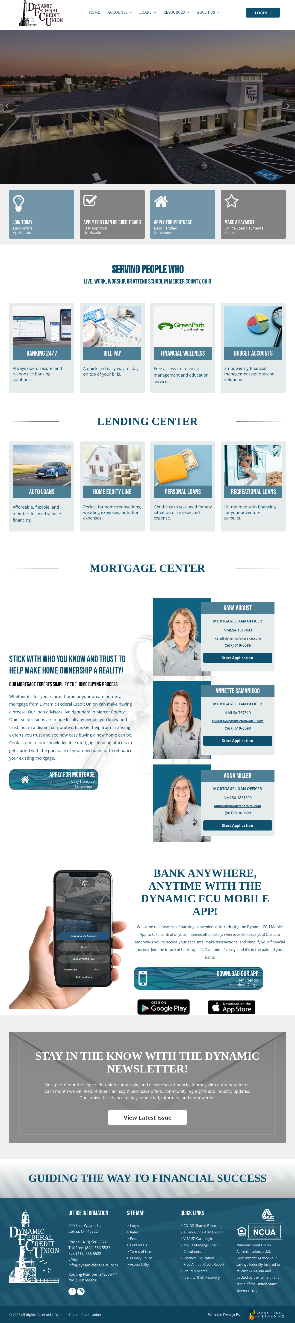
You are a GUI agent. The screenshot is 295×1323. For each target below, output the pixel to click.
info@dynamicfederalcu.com (93, 1265)
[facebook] (72, 1292)
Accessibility (139, 1264)
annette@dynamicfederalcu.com (237, 721)
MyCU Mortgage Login (200, 1245)
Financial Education (198, 1258)
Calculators (192, 1251)
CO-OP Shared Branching (203, 1225)
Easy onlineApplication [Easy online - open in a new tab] (22, 230)
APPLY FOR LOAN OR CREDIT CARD (112, 222)
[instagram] (81, 1292)
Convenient (164, 232)
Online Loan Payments (243, 228)
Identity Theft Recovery (201, 1277)
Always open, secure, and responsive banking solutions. (37, 373)
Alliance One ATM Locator (203, 1232)
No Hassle (92, 232)
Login (134, 1225)
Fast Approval (95, 228)
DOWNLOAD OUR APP (238, 974)
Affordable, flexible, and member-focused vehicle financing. (37, 513)
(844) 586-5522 (97, 1247)
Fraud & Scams (195, 1271)
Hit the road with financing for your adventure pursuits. (250, 512)
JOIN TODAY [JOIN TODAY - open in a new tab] (22, 222)
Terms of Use (140, 1251)
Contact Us (138, 1245)
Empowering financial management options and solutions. (249, 373)
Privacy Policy (141, 1258)
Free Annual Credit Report (203, 1264)
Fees (133, 1238)
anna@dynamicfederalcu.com (237, 806)
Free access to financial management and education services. (181, 375)
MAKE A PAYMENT (239, 222)
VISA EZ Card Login (198, 1238)
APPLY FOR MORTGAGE (173, 222)
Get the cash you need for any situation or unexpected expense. (183, 512)
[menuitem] (263, 12)
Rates (134, 1232)
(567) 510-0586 (238, 645)
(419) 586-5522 (94, 1241)
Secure (230, 232)
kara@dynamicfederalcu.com (238, 638)
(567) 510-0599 (238, 813)
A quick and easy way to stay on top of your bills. (111, 371)
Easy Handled (165, 228)
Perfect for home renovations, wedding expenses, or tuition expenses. (112, 512)
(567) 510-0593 (238, 728)
